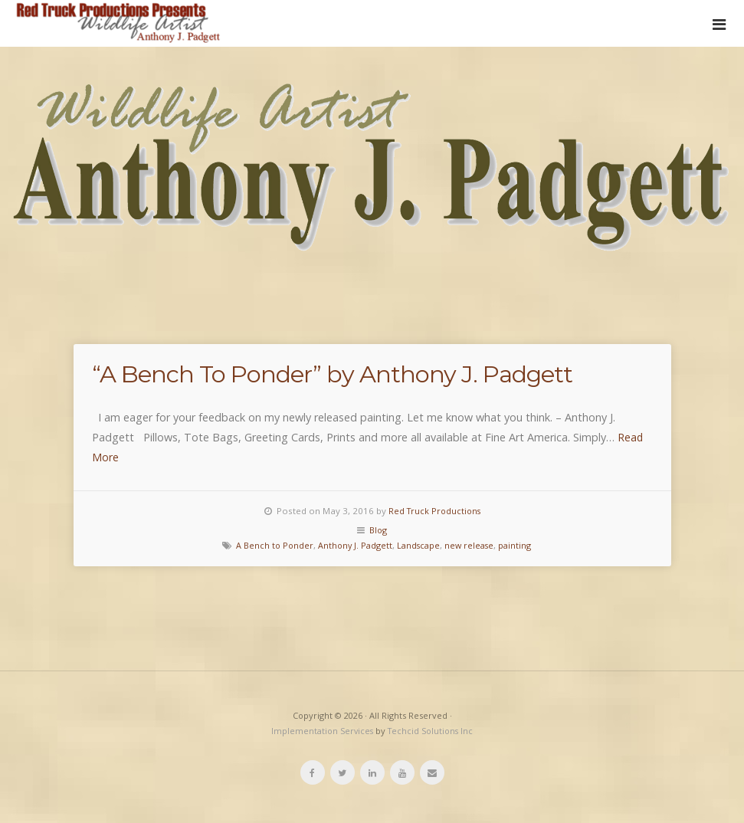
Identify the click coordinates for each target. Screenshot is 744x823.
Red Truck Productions (434, 510)
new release (473, 545)
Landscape (419, 545)
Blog (378, 530)
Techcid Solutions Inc (431, 730)
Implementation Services (321, 730)
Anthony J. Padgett (353, 545)
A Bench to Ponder (270, 545)
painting (520, 545)
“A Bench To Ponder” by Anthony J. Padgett (366, 373)
